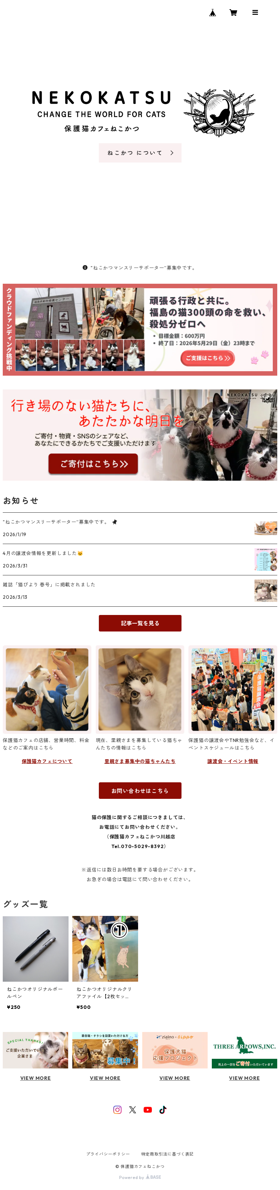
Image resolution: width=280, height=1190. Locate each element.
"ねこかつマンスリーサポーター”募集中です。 (140, 268)
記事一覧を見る (140, 623)
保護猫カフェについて (47, 761)
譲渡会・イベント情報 (232, 761)
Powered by (140, 1177)
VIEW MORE (35, 1078)
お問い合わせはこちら (140, 790)
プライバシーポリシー (108, 1154)
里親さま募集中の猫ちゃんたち (140, 761)
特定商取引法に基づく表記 (167, 1154)
